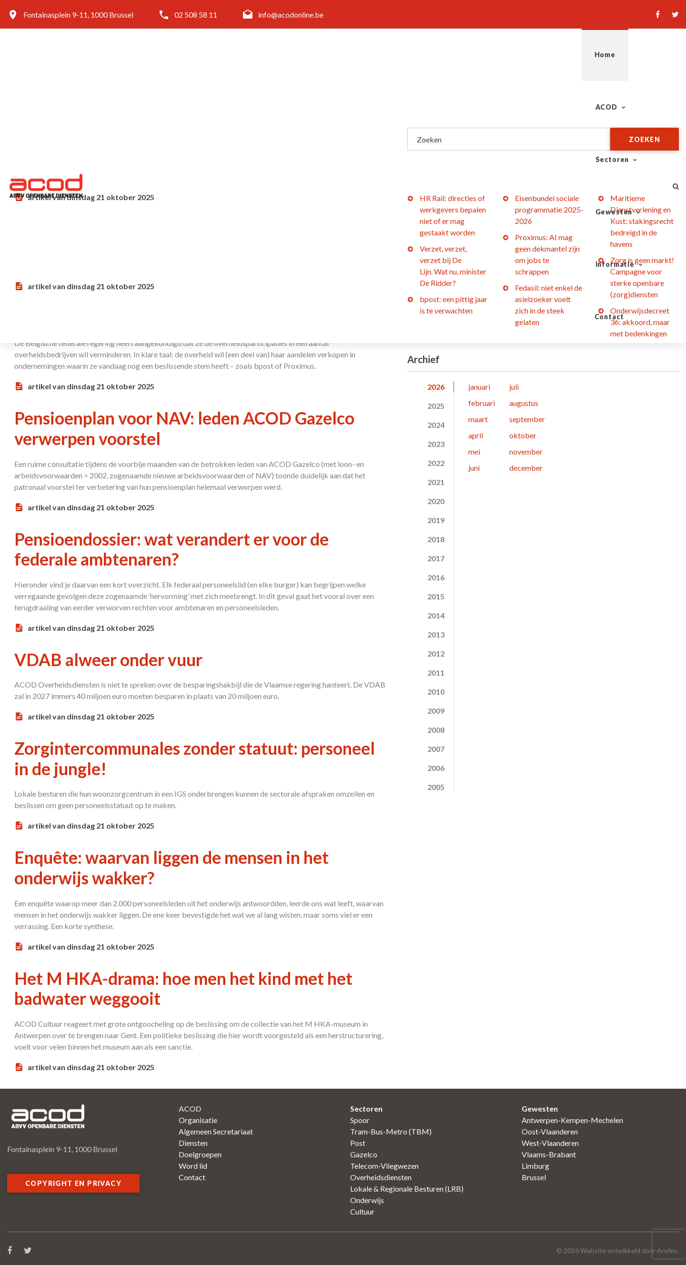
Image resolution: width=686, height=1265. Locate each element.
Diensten (193, 1138)
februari (481, 402)
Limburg (535, 1161)
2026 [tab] (435, 386)
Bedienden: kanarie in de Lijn (123, 228)
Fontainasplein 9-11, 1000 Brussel (78, 14)
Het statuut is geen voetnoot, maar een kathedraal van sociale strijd (160, 129)
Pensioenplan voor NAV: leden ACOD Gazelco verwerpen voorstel (187, 426)
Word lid (193, 1161)
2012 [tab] (435, 653)
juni (474, 467)
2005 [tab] (435, 786)
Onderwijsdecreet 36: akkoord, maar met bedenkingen (640, 322)
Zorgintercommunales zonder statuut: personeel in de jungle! (196, 755)
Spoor (360, 1115)
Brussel (534, 1172)
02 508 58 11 (195, 14)
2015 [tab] (435, 596)
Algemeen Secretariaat (216, 1127)
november (526, 451)
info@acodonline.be (290, 14)
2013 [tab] (435, 634)
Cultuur (362, 1207)
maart (478, 419)
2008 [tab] (435, 729)
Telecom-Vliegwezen (384, 1161)
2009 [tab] (435, 710)
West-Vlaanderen (550, 1138)
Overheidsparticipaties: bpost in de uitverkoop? (193, 316)
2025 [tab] (435, 405)
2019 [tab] (435, 520)
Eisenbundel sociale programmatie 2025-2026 (549, 209)
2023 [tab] (435, 443)
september (527, 419)
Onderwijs (367, 1195)
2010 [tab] (435, 691)
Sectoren (413, 55)
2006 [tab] (435, 767)
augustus (523, 402)
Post (357, 1138)
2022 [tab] (435, 462)
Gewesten (485, 55)
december (526, 467)
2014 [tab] (435, 615)
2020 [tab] (435, 501)
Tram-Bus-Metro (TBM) (391, 1127)
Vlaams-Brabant (549, 1149)
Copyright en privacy (73, 1179)
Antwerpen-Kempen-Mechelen (572, 1115)
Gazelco (363, 1149)
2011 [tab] (435, 672)
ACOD (348, 55)
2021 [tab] (435, 481)
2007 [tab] (435, 748)
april (475, 435)
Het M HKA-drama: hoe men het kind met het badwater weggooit (184, 984)
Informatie (559, 55)
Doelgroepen (200, 1149)
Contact (630, 55)
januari (479, 386)
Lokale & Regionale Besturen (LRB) (407, 1184)
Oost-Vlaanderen (550, 1127)
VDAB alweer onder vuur (109, 657)
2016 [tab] (435, 577)
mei (474, 451)
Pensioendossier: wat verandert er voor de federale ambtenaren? (173, 546)
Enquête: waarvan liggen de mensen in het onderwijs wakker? (172, 864)
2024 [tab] (435, 424)
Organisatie (198, 1115)
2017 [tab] (435, 558)
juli (514, 386)
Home (299, 55)
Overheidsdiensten (381, 1172)
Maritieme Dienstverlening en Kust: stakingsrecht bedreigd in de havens (642, 220)
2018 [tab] (435, 539)
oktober (522, 435)
